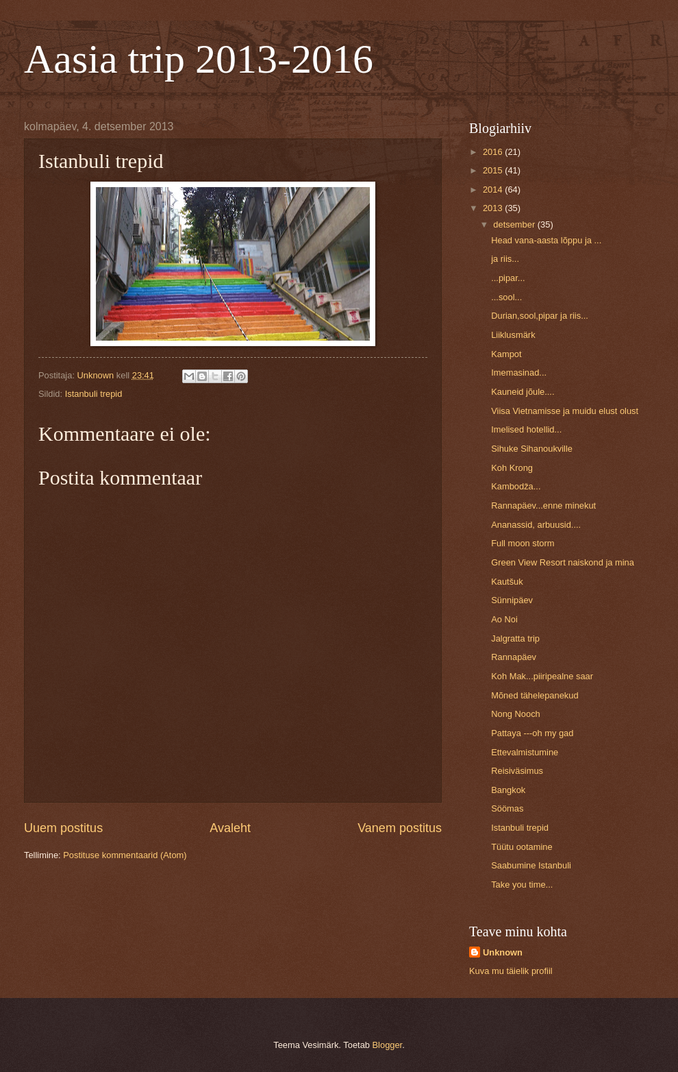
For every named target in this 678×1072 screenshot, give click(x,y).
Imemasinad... (519, 372)
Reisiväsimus (517, 771)
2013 (494, 208)
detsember (515, 224)
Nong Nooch (515, 714)
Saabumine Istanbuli (531, 865)
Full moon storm (522, 543)
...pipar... (508, 278)
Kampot (506, 354)
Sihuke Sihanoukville (532, 448)
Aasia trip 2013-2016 (198, 59)
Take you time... (522, 884)
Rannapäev (513, 657)
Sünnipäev (512, 600)
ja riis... (505, 259)
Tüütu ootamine (521, 847)
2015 (494, 170)
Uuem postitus (63, 828)
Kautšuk (507, 581)
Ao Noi (504, 619)
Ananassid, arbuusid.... (536, 525)
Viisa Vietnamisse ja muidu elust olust (564, 411)
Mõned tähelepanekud (534, 695)
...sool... (506, 297)
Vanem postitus (399, 828)
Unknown (503, 952)
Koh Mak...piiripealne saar (542, 676)
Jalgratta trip (515, 638)
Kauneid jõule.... (522, 392)
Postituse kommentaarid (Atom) (124, 855)
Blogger (388, 1045)
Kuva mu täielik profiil (511, 971)
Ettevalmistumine (524, 752)
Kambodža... (515, 486)
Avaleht (230, 828)
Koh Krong (512, 468)
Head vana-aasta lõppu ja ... (546, 240)
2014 (494, 189)
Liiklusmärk (513, 335)
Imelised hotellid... (526, 429)
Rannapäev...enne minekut (543, 505)
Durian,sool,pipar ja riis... (539, 315)
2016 (494, 152)
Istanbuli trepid (94, 394)
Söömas (507, 808)
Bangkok (508, 790)
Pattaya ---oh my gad (532, 733)
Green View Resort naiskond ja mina (562, 562)
